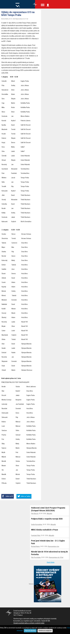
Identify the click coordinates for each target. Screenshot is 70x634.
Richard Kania (35, 546)
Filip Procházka (36, 557)
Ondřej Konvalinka (36, 524)
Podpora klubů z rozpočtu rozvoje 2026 (47, 519)
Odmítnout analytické (45, 630)
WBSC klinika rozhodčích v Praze (44, 530)
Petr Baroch (34, 513)
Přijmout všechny (30, 630)
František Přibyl (35, 535)
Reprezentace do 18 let (56, 557)
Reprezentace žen (53, 546)
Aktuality (49, 513)
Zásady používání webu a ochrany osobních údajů (28, 623)
